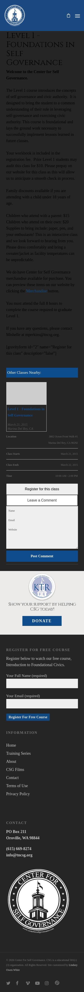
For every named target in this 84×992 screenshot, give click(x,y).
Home (11, 745)
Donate (42, 621)
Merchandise (36, 291)
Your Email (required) (42, 701)
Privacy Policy (18, 794)
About (11, 761)
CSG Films (15, 769)
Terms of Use (17, 786)
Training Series (18, 753)
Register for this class (42, 489)
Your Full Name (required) (42, 681)
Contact (12, 777)
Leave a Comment (42, 500)
